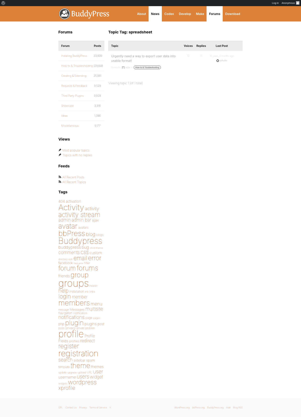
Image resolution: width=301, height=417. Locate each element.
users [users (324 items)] (83, 377)
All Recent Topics (74, 182)
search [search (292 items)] (65, 360)
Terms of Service (98, 407)
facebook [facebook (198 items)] (65, 263)
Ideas (64, 115)
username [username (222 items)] (67, 377)
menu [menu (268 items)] (96, 304)
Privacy (83, 407)
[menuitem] (3, 3)
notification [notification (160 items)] (80, 313)
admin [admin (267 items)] (64, 220)
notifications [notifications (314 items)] (71, 317)
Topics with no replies (77, 155)
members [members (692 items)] (74, 302)
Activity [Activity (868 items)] (71, 207)
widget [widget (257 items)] (96, 376)
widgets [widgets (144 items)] (62, 383)
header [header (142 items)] (94, 285)
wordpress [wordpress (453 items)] (82, 382)
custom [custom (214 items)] (96, 252)
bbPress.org (198, 407)
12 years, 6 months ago (222, 56)
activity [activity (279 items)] (92, 208)
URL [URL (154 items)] (89, 372)
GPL (60, 407)
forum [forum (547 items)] (67, 268)
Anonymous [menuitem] (290, 3)
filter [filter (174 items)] (87, 263)
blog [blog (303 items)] (90, 234)
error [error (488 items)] (94, 258)
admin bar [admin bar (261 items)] (81, 220)
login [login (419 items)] (64, 296)
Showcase (67, 105)
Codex (169, 14)
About (141, 14)
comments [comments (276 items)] (69, 252)
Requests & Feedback (74, 85)
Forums (214, 14)
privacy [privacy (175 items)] (70, 328)
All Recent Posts (73, 177)
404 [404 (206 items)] (61, 201)
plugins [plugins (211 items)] (90, 324)
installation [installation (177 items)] (76, 291)
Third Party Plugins (72, 95)
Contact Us (71, 407)
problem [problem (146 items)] (90, 328)
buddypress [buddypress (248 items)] (69, 247)
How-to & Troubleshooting (147, 67)
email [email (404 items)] (80, 258)
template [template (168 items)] (64, 367)
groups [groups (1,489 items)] (73, 283)
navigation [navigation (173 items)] (65, 313)
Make (200, 14)
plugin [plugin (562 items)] (74, 323)
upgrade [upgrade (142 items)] (72, 372)
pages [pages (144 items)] (96, 317)
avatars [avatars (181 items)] (83, 227)
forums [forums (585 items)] (87, 268)
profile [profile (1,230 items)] (71, 333)
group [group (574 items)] (79, 275)
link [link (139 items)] (87, 291)
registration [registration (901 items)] (78, 353)
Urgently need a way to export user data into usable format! (143, 58)
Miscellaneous (70, 125)
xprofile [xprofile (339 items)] (66, 388)
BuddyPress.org (84, 14)
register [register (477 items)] (68, 346)
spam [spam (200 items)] (90, 360)
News (155, 14)
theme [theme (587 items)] (80, 365)
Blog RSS (238, 407)
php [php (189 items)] (61, 324)
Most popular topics (75, 150)
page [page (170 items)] (88, 318)
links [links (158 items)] (92, 291)
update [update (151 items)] (62, 372)
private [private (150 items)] (80, 328)
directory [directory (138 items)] (63, 259)
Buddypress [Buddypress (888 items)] (80, 241)
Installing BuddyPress (74, 55)
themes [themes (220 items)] (97, 366)
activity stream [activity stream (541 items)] (79, 214)
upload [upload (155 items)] (82, 372)
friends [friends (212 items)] (64, 276)
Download (232, 14)
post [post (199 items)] (101, 324)
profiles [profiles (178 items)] (74, 341)
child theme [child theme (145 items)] (96, 247)
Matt (228, 407)
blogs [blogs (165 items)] (99, 235)
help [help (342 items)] (63, 291)
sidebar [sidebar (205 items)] (79, 360)
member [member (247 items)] (80, 296)
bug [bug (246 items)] (85, 247)
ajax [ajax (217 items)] (95, 220)
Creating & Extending (73, 75)
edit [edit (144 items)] (71, 259)
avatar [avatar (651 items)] (67, 226)
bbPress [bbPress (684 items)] (71, 233)
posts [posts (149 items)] (61, 328)
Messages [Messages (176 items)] (77, 309)
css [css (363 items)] (85, 252)
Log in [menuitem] (275, 3)
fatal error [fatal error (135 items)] (78, 263)
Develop (185, 14)
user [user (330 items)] (98, 371)
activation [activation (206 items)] (73, 201)
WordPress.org (182, 407)
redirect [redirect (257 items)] (87, 340)
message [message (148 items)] (63, 309)
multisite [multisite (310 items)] (94, 309)
